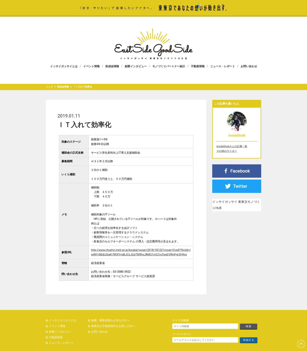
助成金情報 (112, 66)
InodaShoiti (236, 135)
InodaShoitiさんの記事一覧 (232, 146)
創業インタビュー (136, 66)
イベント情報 (91, 66)
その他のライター (227, 151)
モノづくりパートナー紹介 (168, 66)
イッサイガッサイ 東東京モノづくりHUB (153, 43)
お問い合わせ (249, 66)
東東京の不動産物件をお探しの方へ (113, 326)
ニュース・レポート (222, 66)
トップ (49, 87)
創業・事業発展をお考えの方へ (110, 320)
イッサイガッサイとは (64, 66)
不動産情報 (198, 66)
